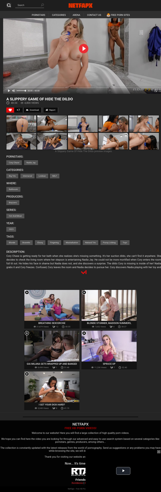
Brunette (26, 242)
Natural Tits (90, 242)
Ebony (40, 242)
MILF (54, 176)
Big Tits (12, 176)
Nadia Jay (31, 162)
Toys (125, 242)
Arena (76, 15)
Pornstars (38, 15)
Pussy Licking (109, 242)
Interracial (27, 176)
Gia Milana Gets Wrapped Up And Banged (52, 363)
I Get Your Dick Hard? (52, 404)
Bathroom (13, 189)
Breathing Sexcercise (51, 323)
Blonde (12, 242)
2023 (11, 229)
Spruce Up (109, 363)
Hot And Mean (15, 216)
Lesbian (42, 176)
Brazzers (13, 202)
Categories (59, 15)
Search (8, 5)
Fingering (54, 242)
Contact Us (94, 15)
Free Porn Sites (120, 15)
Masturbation (72, 242)
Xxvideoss (77, 482)
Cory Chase (14, 162)
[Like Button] (10, 110)
